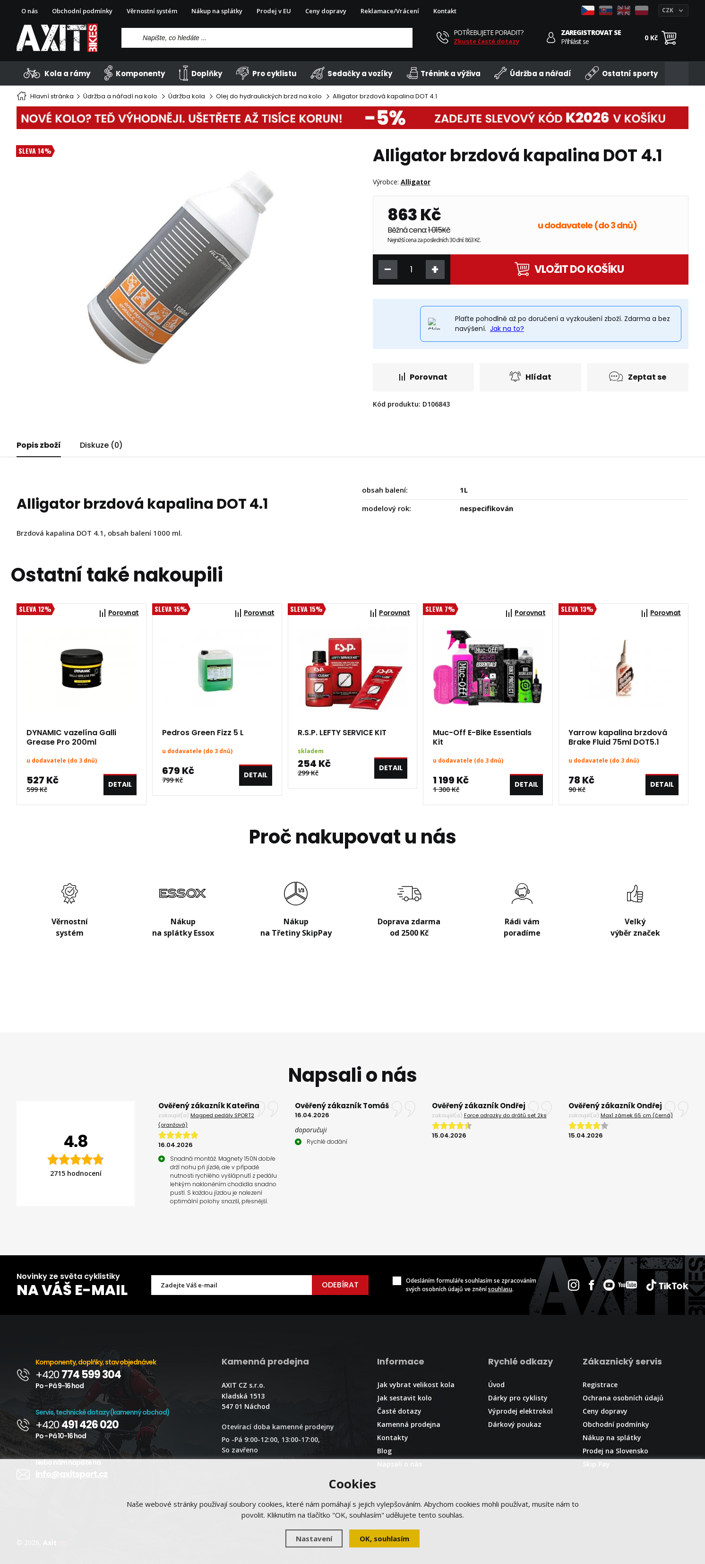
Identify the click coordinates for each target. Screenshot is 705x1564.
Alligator (415, 181)
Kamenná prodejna (408, 1424)
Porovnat (423, 377)
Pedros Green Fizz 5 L (203, 733)
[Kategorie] (676, 74)
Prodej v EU (274, 11)
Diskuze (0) (101, 445)
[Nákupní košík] (669, 37)
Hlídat (530, 376)
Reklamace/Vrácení (390, 11)
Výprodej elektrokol (520, 1411)
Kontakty (392, 1437)
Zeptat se (637, 376)
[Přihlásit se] (551, 37)
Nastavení (314, 1538)
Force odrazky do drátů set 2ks (505, 1115)
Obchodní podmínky (82, 11)
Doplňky (200, 73)
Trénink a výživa (443, 73)
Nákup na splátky (216, 11)
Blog (384, 1450)
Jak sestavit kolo (404, 1397)
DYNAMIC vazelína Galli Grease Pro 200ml (71, 737)
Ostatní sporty (621, 73)
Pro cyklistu (266, 73)
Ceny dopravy (325, 11)
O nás (29, 11)
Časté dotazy (399, 1411)
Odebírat (340, 1284)
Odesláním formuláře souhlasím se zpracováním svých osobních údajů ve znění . (471, 1285)
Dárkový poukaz (515, 1424)
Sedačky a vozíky (351, 73)
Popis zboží (39, 445)
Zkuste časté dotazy (486, 41)
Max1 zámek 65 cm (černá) (637, 1115)
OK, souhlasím (384, 1538)
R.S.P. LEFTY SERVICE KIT (342, 733)
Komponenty (134, 73)
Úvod (496, 1384)
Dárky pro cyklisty (518, 1397)
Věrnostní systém (152, 11)
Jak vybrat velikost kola (416, 1384)
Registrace (600, 1384)
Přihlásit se (575, 41)
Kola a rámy (57, 73)
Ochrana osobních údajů (623, 1397)
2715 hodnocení (76, 1173)
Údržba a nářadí (532, 73)
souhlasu (500, 1289)
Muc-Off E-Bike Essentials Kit (482, 737)
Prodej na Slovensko (615, 1450)
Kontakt (444, 11)
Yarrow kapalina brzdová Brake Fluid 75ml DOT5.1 (617, 737)
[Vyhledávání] (267, 38)
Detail (120, 784)
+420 (78, 1374)
